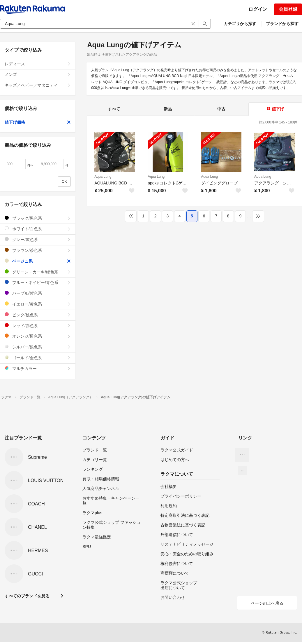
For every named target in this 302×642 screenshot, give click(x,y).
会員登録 (288, 9)
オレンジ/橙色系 (38, 336)
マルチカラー (38, 368)
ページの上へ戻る (267, 603)
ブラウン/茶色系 (38, 250)
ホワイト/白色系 (38, 228)
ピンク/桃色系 (38, 314)
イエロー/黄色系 (38, 303)
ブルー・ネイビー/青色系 (38, 282)
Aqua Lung (102, 177)
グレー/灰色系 (38, 239)
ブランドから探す (282, 23)
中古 (221, 109)
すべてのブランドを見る (27, 596)
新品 (168, 109)
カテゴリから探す (240, 23)
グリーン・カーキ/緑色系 (38, 271)
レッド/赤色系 (38, 325)
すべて (114, 109)
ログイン (257, 9)
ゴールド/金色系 (38, 357)
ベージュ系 (38, 261)
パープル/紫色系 (38, 293)
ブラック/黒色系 (38, 218)
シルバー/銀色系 (38, 346)
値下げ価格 (38, 122)
